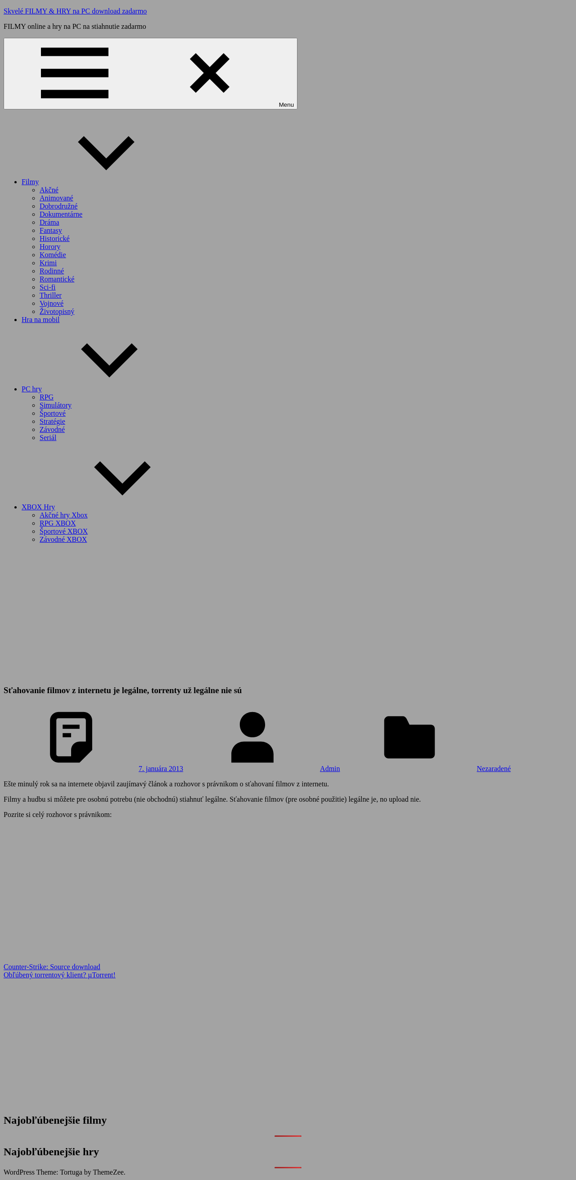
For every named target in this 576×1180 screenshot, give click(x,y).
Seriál (48, 437)
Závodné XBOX (63, 539)
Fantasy (51, 230)
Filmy (98, 182)
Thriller (51, 295)
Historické (55, 238)
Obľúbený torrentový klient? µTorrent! (60, 975)
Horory (50, 246)
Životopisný (57, 311)
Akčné (49, 190)
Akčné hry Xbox (64, 515)
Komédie (53, 255)
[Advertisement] (288, 614)
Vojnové (51, 303)
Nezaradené (494, 768)
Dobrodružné (58, 206)
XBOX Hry (106, 507)
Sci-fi (48, 287)
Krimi (48, 263)
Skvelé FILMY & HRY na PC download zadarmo (75, 11)
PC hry (99, 389)
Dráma (49, 222)
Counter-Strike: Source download (52, 967)
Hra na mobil (40, 319)
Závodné (52, 429)
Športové (53, 413)
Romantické (57, 279)
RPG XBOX (58, 523)
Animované (56, 198)
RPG (47, 397)
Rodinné (52, 271)
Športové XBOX (64, 531)
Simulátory (56, 405)
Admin (330, 768)
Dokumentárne (61, 214)
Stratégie (52, 421)
